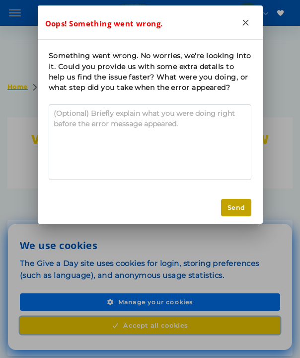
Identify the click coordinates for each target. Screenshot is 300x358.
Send (236, 207)
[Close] (245, 22)
